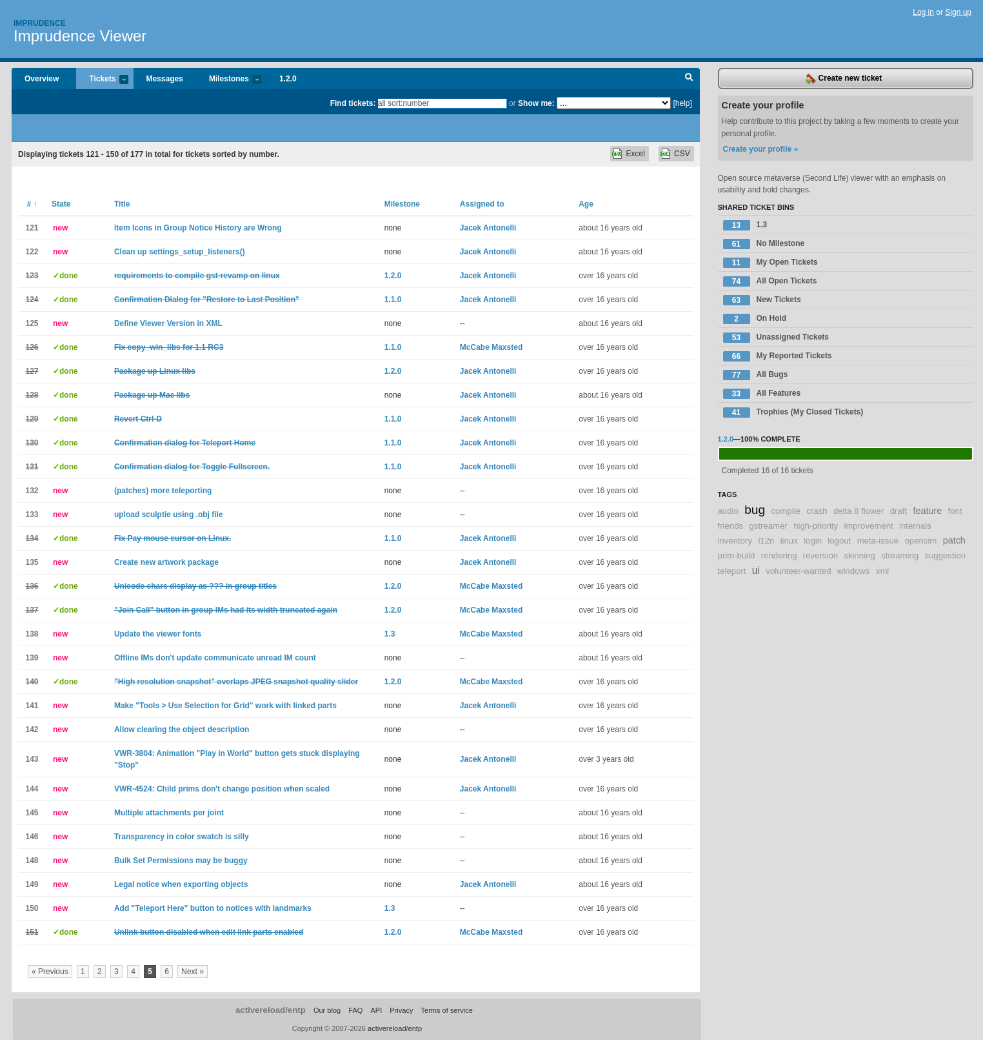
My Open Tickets (770, 263)
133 (31, 514)
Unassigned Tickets (776, 337)
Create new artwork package (166, 562)
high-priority (815, 526)
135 (31, 562)
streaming (899, 555)
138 (31, 633)
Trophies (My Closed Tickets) (793, 412)
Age (586, 204)
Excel (635, 153)
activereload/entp (270, 1010)
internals (915, 526)
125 (31, 323)
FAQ (355, 1010)
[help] (682, 103)
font (955, 511)
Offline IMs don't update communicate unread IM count (215, 657)
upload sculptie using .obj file (168, 514)
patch (954, 540)
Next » (192, 971)
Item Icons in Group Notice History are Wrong (198, 227)
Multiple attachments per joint (169, 812)
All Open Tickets (770, 281)
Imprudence (40, 23)
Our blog (327, 1010)
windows (853, 571)
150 (31, 908)
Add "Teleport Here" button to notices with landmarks (213, 908)
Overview (42, 78)
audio (728, 511)
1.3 (389, 633)
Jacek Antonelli (488, 227)
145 (31, 812)
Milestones (228, 79)
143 (31, 759)
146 (31, 836)
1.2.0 (288, 78)
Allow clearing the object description (181, 729)
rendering (779, 555)
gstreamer (768, 526)
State (61, 204)
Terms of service (447, 1010)
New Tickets (762, 300)
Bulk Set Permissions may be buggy (181, 860)
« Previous (50, 971)
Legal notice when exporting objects (181, 884)
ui (756, 570)
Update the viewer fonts (157, 633)
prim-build (736, 555)
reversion (820, 555)
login (813, 540)
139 (31, 657)
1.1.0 (393, 299)
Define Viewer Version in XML (168, 323)
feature (927, 510)
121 (31, 227)
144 (31, 788)
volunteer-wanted (798, 571)
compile (785, 511)
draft (898, 511)
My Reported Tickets (777, 356)
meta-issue (878, 540)
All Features (762, 394)
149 (31, 884)
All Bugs (755, 375)
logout (839, 540)
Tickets (102, 79)
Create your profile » (761, 149)
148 (31, 860)
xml (882, 571)
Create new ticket (844, 79)
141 (31, 705)
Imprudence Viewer (80, 36)
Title (122, 204)
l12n (766, 540)
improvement (868, 526)
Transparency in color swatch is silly (181, 836)
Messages (164, 78)
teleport (732, 571)
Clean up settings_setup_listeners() (179, 251)
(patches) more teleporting (163, 490)
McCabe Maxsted (491, 347)
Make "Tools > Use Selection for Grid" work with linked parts (225, 705)
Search (689, 79)
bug (754, 509)
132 (31, 490)
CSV (682, 153)
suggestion (945, 555)
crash (816, 511)
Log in (923, 12)
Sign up (958, 12)
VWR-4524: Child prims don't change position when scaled (222, 788)
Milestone (402, 204)
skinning (859, 555)
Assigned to (482, 204)
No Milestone (764, 244)
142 (31, 729)
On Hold (755, 319)
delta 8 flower (858, 511)
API (376, 1010)
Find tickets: (353, 103)
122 (31, 251)
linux (789, 540)
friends (731, 526)
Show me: (536, 103)
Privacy (401, 1010)
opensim (920, 540)
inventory (735, 540)
